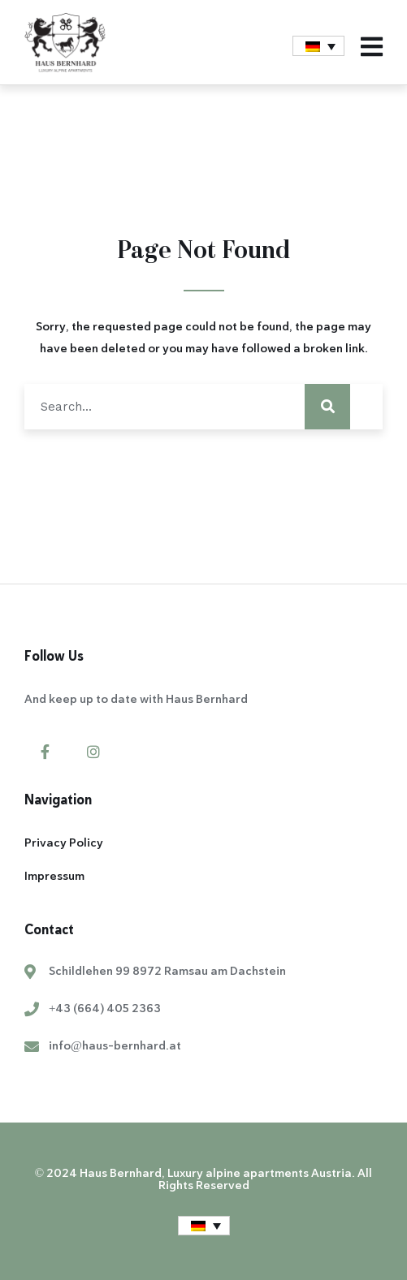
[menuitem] (318, 46)
